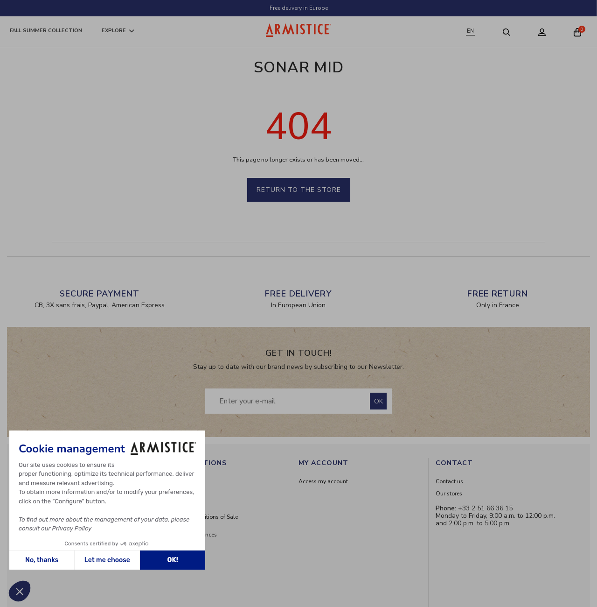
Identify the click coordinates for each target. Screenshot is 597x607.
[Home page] (298, 30)
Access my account (323, 481)
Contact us (449, 481)
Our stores (449, 493)
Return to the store (299, 189)
